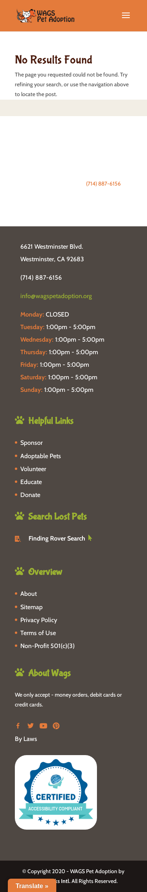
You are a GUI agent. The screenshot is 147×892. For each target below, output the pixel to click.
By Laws (26, 739)
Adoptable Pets (40, 456)
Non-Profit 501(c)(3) (47, 646)
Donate (30, 495)
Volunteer (33, 469)
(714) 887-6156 (103, 183)
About (28, 593)
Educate (31, 482)
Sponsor (31, 442)
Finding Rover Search (57, 538)
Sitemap (31, 607)
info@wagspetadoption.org (56, 296)
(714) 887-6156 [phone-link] (41, 277)
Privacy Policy (38, 620)
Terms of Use (38, 633)
